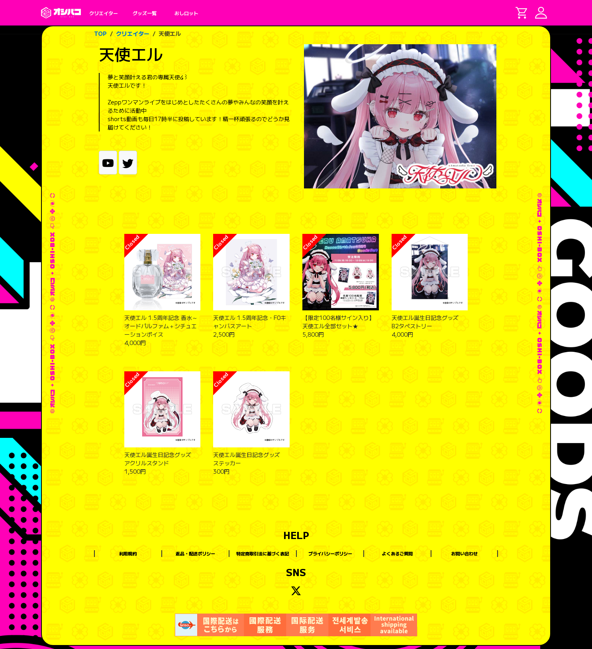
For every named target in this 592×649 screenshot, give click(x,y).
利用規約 (128, 553)
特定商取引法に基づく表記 (262, 553)
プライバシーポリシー (330, 553)
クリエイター (132, 33)
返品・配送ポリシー (195, 553)
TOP (100, 33)
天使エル (170, 33)
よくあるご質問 (397, 553)
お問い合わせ (464, 553)
